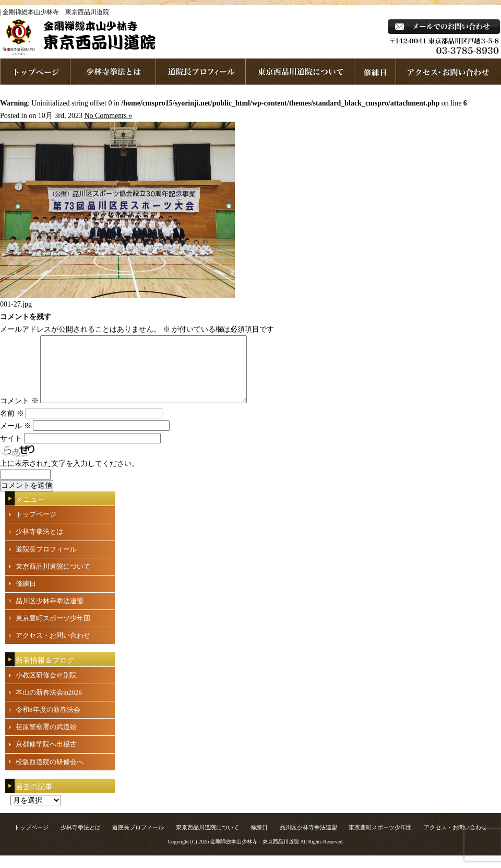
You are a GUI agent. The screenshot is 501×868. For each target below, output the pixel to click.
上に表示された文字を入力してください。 (69, 476)
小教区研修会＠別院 (46, 687)
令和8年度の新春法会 (48, 722)
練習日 (375, 71)
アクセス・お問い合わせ (53, 648)
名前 (12, 426)
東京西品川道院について (300, 71)
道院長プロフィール (201, 71)
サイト (11, 451)
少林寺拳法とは (113, 71)
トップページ (36, 527)
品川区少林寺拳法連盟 (50, 613)
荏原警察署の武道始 (46, 739)
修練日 (26, 596)
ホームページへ (35, 71)
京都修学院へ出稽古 (46, 756)
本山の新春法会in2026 (49, 705)
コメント (19, 413)
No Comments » (108, 116)
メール (15, 438)
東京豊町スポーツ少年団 (53, 631)
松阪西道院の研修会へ (50, 774)
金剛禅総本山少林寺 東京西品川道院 (254, 854)
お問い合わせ (448, 71)
